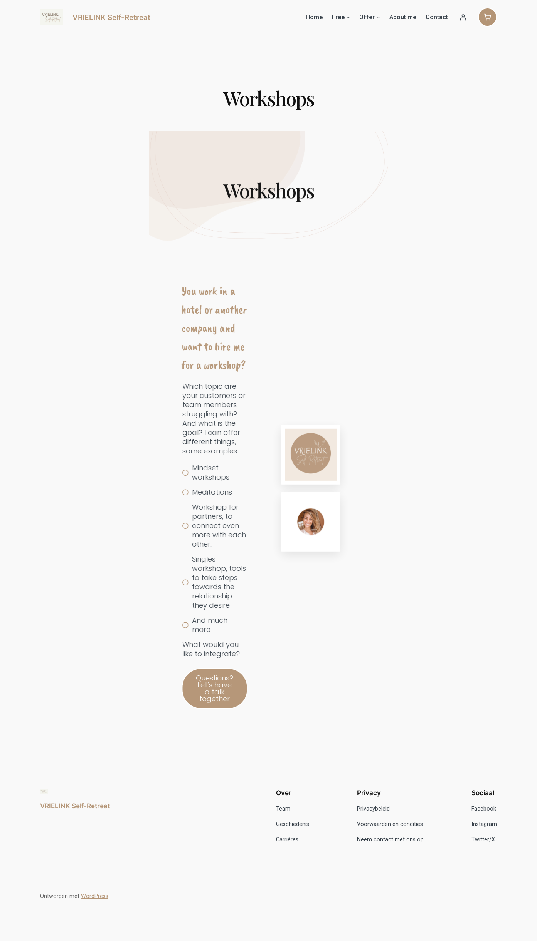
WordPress (94, 896)
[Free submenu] (348, 17)
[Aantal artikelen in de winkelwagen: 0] (487, 17)
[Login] (463, 17)
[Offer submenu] (378, 17)
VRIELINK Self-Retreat (111, 17)
